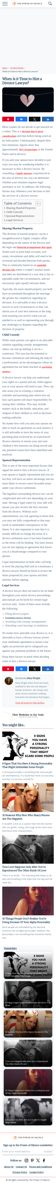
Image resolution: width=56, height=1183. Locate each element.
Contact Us (21, 1167)
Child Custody (14, 211)
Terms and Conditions (40, 1167)
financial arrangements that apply (34, 247)
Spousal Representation (20, 215)
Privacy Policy (20, 1172)
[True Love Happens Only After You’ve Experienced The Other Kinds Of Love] (28, 849)
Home (4, 68)
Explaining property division (18, 618)
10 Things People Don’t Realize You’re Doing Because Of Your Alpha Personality (26, 920)
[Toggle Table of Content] (36, 203)
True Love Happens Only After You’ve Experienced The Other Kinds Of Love (24, 868)
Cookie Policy (36, 1172)
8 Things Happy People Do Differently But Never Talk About (28, 1004)
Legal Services (14, 220)
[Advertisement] (28, 36)
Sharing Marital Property (21, 207)
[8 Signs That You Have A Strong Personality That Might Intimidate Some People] (28, 746)
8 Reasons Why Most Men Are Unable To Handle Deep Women (25, 1121)
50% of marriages (28, 149)
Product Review (17, 68)
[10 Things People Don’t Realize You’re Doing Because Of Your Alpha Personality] (28, 901)
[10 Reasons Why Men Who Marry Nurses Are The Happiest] (28, 797)
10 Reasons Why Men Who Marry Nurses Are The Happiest (26, 817)
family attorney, (24, 173)
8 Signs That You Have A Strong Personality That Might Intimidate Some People (27, 765)
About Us (8, 1167)
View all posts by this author (30, 702)
